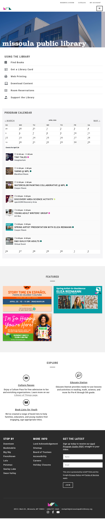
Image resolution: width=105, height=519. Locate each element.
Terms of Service (92, 476)
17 (75, 137)
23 (61, 142)
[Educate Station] (78, 375)
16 (61, 137)
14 (34, 137)
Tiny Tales (20, 157)
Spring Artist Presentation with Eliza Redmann (43, 227)
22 (48, 142)
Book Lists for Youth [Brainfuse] (26, 410)
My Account (95, 3)
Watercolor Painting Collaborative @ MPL (39, 185)
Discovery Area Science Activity (33, 199)
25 (89, 142)
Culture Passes (26, 385)
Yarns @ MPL (21, 171)
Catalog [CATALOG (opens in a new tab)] (81, 3)
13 (20, 137)
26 (6, 251)
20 (20, 142)
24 (75, 142)
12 (6, 137)
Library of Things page (25, 396)
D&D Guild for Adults (27, 241)
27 (20, 251)
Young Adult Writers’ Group (31, 213)
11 (89, 133)
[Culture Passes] (26, 378)
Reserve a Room (66, 3)
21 (34, 142)
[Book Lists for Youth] (26, 403)
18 (89, 137)
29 (48, 251)
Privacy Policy (75, 476)
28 (34, 251)
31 (34, 128)
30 (20, 128)
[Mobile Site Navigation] (100, 8)
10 (75, 133)
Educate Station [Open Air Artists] (78, 383)
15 (48, 137)
